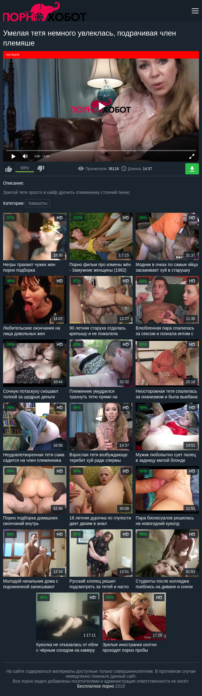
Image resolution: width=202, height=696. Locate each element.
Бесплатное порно (95, 686)
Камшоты (37, 203)
